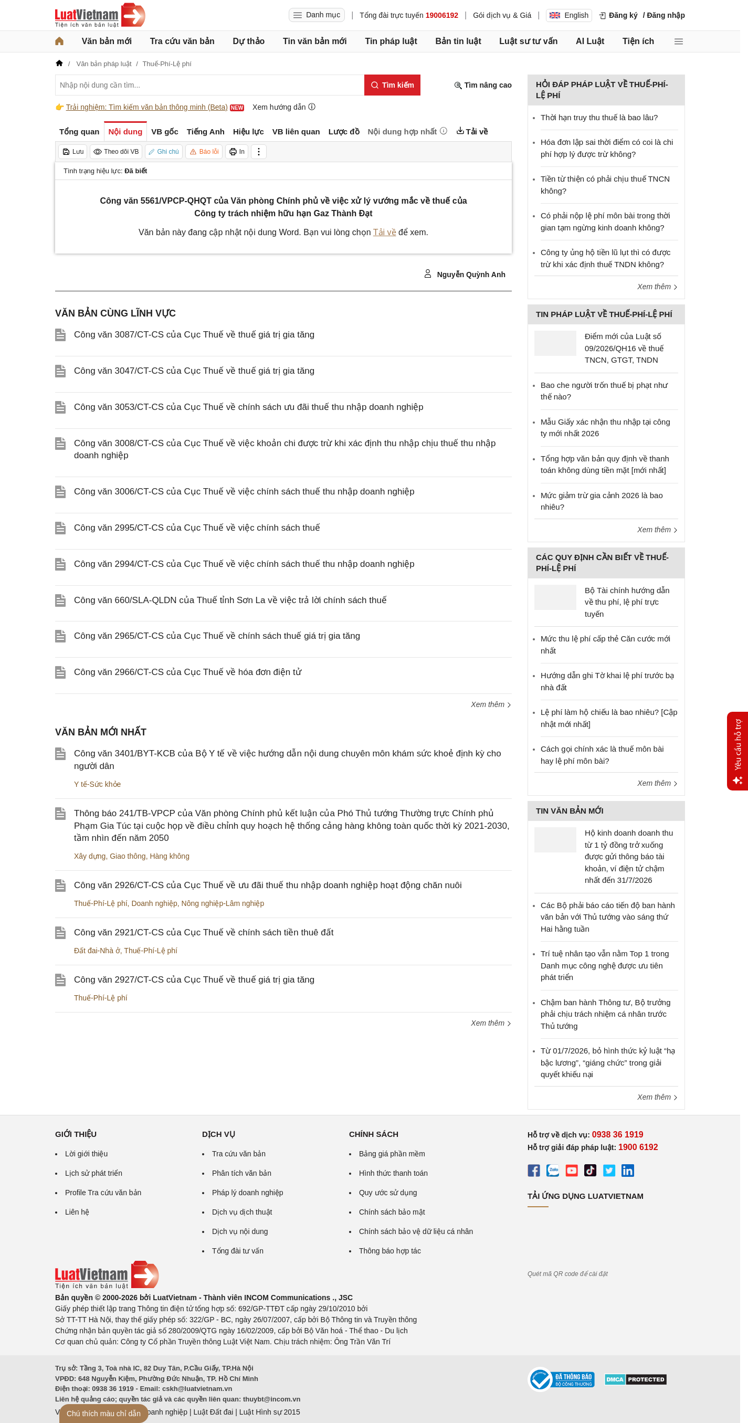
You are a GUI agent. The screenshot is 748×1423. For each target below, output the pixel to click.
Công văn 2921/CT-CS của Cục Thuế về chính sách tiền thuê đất (203, 932)
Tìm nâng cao (483, 85)
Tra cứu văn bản (182, 41)
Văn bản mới (107, 41)
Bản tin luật (458, 41)
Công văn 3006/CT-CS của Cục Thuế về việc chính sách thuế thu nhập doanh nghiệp (244, 492)
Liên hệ (77, 1212)
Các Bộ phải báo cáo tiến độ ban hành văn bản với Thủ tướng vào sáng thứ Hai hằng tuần (608, 917)
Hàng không (169, 856)
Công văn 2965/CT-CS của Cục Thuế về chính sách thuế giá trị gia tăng (217, 636)
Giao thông (128, 856)
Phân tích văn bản (241, 1173)
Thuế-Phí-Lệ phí (101, 903)
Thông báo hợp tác (390, 1251)
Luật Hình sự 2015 (269, 1412)
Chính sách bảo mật (392, 1212)
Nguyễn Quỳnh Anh (464, 274)
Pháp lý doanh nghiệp (247, 1192)
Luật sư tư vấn (528, 41)
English (569, 15)
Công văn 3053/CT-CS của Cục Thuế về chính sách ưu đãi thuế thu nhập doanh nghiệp (249, 407)
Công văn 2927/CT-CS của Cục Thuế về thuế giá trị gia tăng (194, 980)
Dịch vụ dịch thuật (242, 1212)
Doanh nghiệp (154, 903)
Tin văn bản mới (315, 41)
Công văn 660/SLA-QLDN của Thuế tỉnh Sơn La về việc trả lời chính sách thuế (230, 600)
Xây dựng (90, 856)
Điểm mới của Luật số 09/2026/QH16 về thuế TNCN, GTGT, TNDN (624, 348)
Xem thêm (491, 704)
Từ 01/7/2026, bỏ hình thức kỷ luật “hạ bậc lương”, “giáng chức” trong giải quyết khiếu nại (608, 1062)
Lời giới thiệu (86, 1154)
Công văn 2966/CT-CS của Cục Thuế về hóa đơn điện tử (187, 672)
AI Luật (590, 41)
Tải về (384, 232)
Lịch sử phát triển (93, 1173)
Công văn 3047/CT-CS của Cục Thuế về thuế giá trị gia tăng (194, 371)
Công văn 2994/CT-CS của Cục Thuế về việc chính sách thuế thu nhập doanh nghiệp (244, 564)
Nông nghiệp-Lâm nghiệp (223, 903)
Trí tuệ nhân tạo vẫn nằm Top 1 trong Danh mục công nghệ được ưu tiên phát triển (605, 965)
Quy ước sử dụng (388, 1192)
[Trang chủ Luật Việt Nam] (100, 15)
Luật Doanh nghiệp (156, 1412)
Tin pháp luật (391, 41)
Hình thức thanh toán (393, 1173)
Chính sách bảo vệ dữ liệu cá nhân (416, 1231)
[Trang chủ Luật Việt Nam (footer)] (107, 1286)
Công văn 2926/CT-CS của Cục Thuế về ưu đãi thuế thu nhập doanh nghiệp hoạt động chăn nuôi (268, 885)
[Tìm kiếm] (392, 85)
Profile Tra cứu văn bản (103, 1192)
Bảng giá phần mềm (392, 1154)
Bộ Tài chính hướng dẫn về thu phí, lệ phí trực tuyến (627, 602)
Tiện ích (638, 41)
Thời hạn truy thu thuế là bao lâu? (599, 117)
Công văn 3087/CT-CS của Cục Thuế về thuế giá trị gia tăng (194, 335)
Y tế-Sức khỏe (97, 784)
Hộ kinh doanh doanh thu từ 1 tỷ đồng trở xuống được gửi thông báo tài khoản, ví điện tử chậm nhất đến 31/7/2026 (629, 856)
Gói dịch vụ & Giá (502, 15)
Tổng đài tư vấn (238, 1251)
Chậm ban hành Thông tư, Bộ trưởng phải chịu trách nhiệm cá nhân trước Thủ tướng (606, 1014)
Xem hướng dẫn (284, 106)
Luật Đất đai (213, 1412)
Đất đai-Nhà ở (97, 950)
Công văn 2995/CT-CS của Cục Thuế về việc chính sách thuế (197, 528)
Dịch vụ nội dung (240, 1231)
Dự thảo (249, 41)
